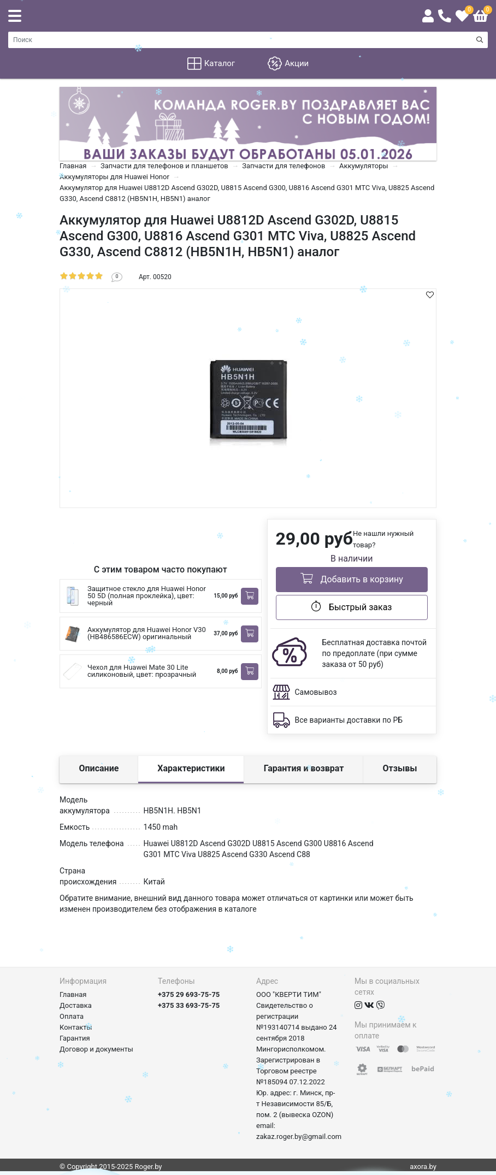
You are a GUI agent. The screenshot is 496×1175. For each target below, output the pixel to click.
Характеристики (191, 768)
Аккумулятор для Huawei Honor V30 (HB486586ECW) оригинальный (146, 633)
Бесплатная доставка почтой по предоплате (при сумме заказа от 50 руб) (374, 653)
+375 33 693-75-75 (189, 1005)
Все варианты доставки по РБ (349, 720)
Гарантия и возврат (304, 768)
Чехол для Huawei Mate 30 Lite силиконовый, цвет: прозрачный (141, 670)
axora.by (423, 1166)
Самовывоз (316, 692)
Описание (99, 768)
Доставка (76, 1005)
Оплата (72, 1016)
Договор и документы (96, 1049)
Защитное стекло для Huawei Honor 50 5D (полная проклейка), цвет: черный (146, 595)
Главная (73, 994)
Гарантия (75, 1038)
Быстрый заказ (351, 606)
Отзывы (400, 768)
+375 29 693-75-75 (189, 994)
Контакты (76, 1027)
